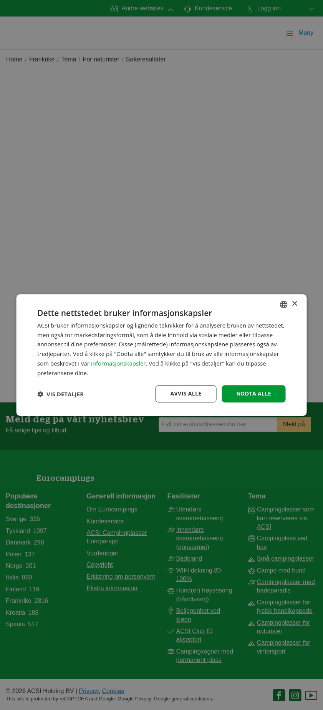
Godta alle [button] (254, 393)
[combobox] (284, 304)
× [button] (294, 304)
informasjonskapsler (118, 363)
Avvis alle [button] (185, 393)
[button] (60, 394)
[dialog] (161, 355)
